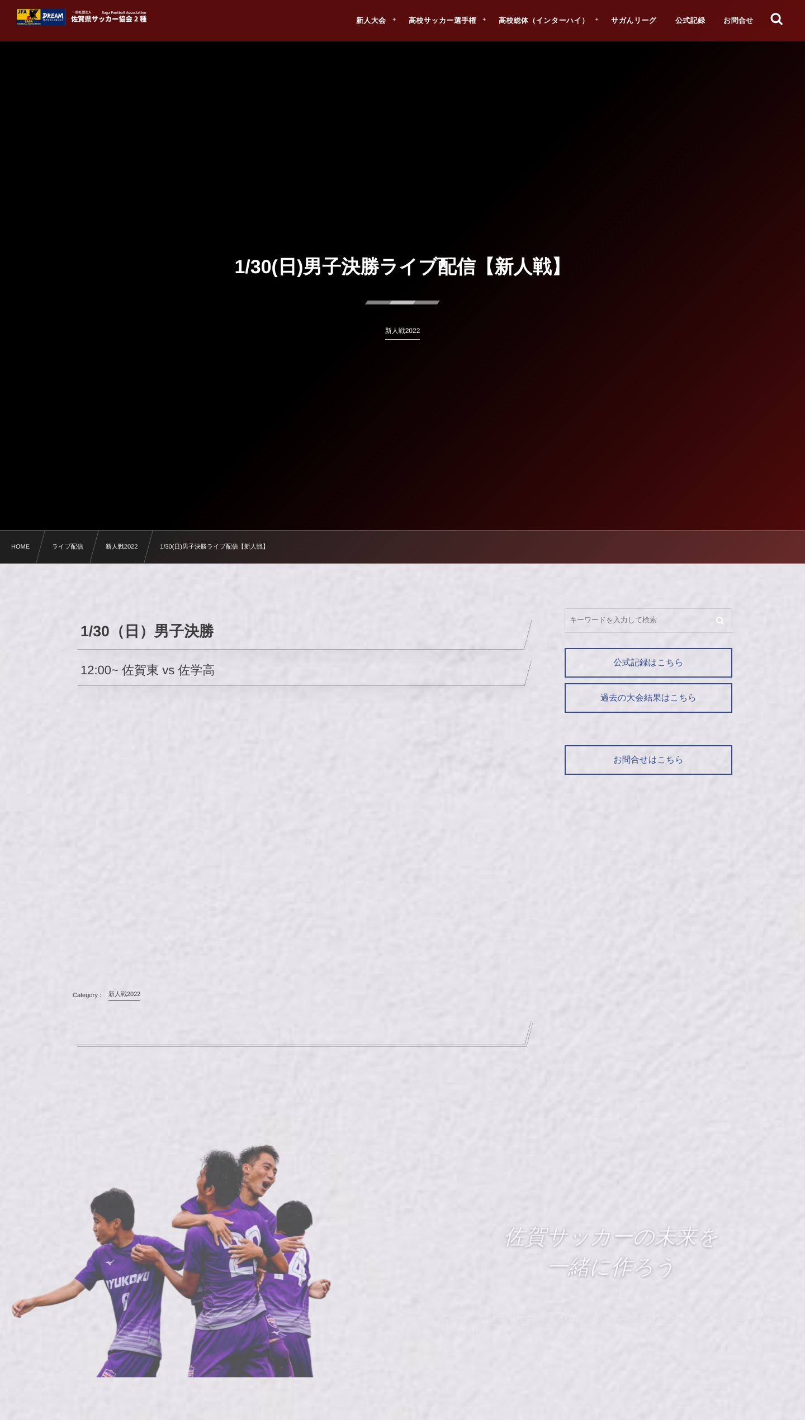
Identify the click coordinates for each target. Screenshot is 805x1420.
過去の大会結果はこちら (648, 698)
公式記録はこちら (648, 663)
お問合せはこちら (648, 760)
